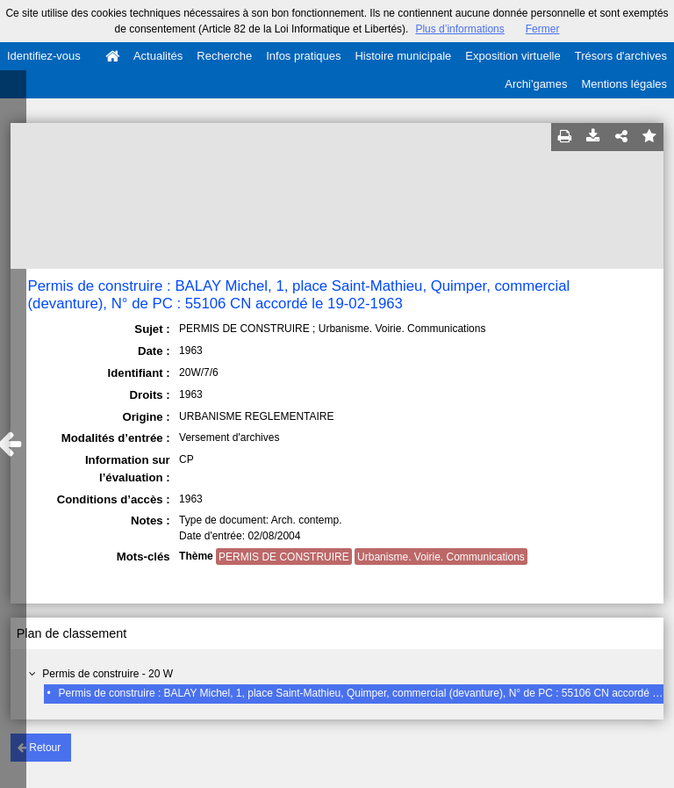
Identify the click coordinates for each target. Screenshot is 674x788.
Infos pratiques (303, 55)
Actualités (158, 55)
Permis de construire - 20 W (107, 674)
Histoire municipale (403, 55)
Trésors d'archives (621, 55)
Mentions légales (624, 83)
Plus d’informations (459, 29)
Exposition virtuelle (512, 55)
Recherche (224, 55)
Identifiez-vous (44, 55)
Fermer (543, 29)
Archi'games (536, 83)
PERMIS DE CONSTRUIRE (284, 557)
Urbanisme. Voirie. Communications (441, 557)
